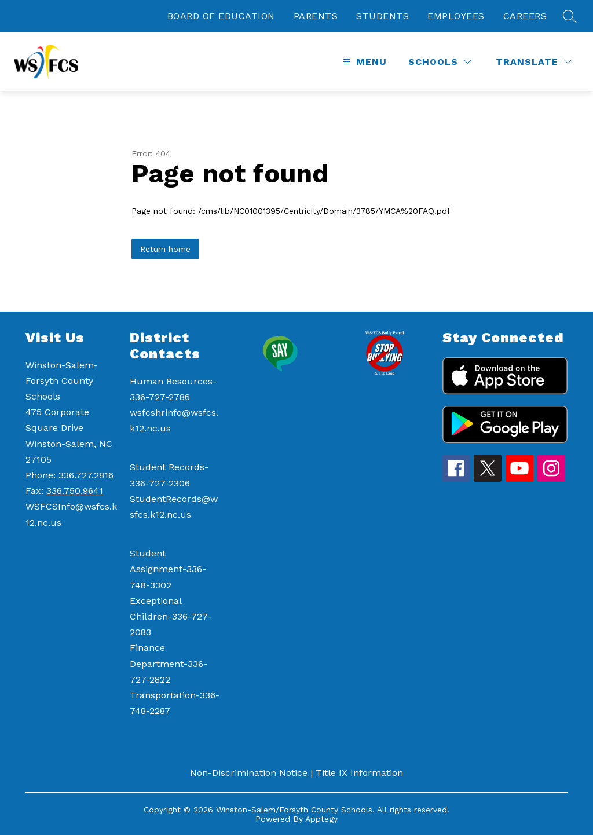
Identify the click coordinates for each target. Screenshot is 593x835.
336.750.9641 (74, 490)
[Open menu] (363, 61)
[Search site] (570, 16)
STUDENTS (382, 15)
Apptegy (321, 818)
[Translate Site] (533, 61)
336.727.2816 (86, 475)
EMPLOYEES (456, 15)
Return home (165, 249)
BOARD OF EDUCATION (221, 15)
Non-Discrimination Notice (249, 772)
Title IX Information (359, 772)
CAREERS (525, 15)
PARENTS (316, 15)
